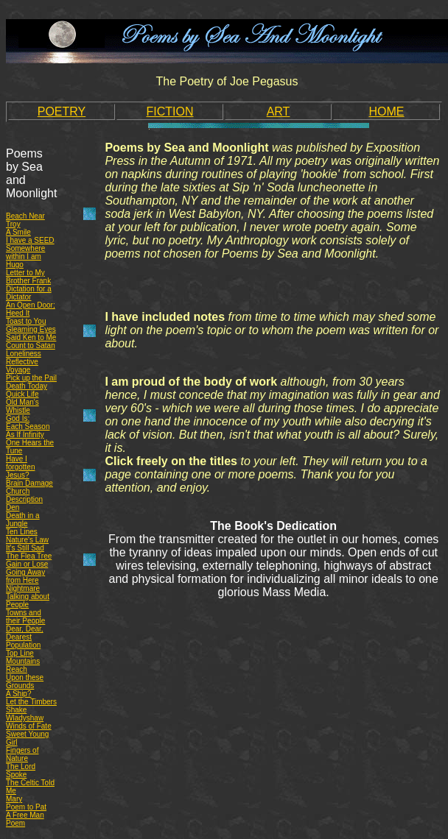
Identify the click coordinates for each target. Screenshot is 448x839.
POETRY (62, 111)
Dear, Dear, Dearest (24, 633)
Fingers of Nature (22, 754)
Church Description (24, 495)
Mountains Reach (23, 665)
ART (278, 111)
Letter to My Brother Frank (28, 277)
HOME (387, 111)
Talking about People (27, 600)
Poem (15, 823)
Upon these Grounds (24, 681)
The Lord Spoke (20, 770)
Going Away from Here (25, 576)
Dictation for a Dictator (29, 293)
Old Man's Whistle (22, 406)
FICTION (170, 111)
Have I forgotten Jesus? (20, 467)
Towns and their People (25, 617)
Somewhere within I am (25, 252)
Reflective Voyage (22, 366)
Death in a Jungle (23, 519)
